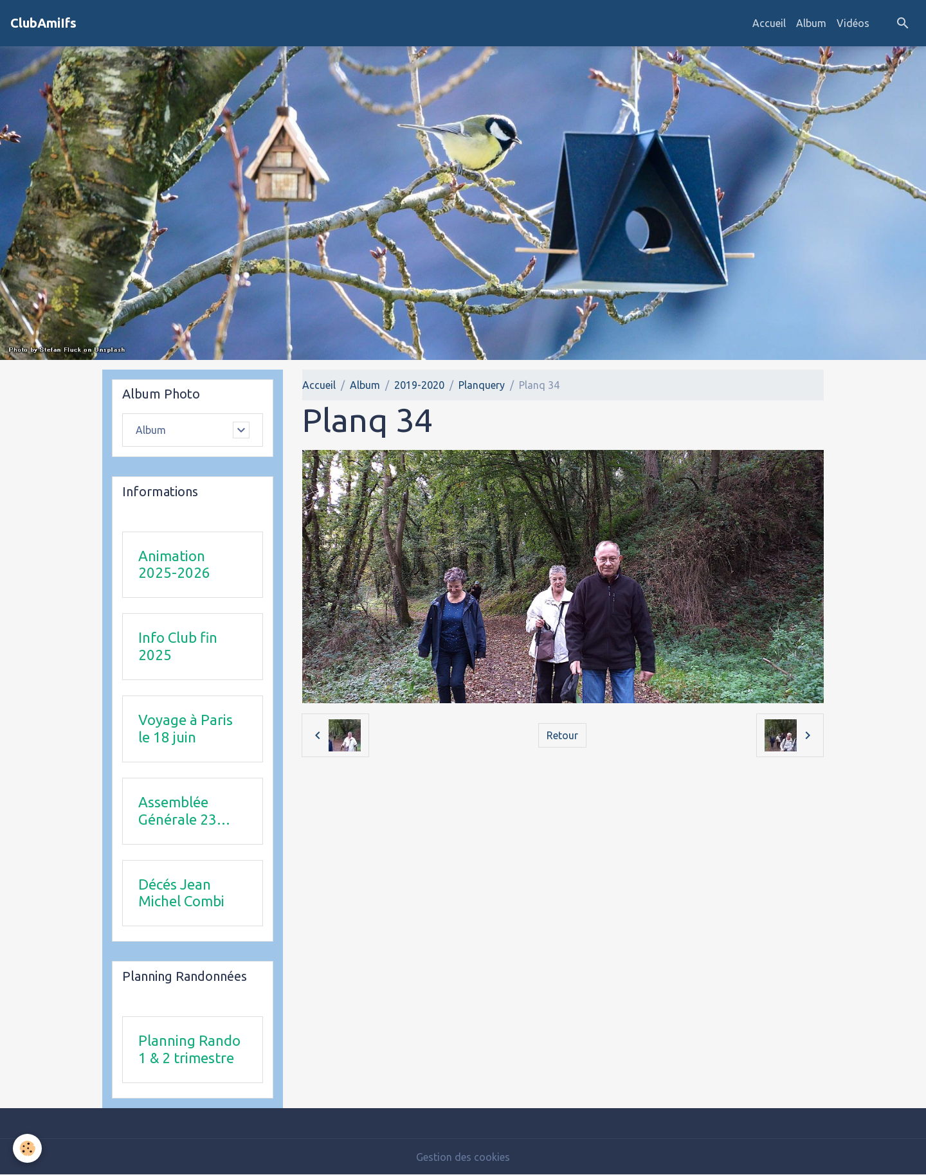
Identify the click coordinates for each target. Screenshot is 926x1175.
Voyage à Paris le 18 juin (185, 728)
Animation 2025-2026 (174, 564)
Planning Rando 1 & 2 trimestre (189, 1049)
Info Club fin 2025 (177, 646)
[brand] (43, 23)
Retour (562, 735)
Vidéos (853, 23)
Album (811, 23)
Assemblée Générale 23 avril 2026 (177, 811)
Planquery (481, 385)
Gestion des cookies (463, 1157)
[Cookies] (27, 1148)
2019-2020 (419, 385)
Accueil (769, 23)
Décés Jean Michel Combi (181, 893)
